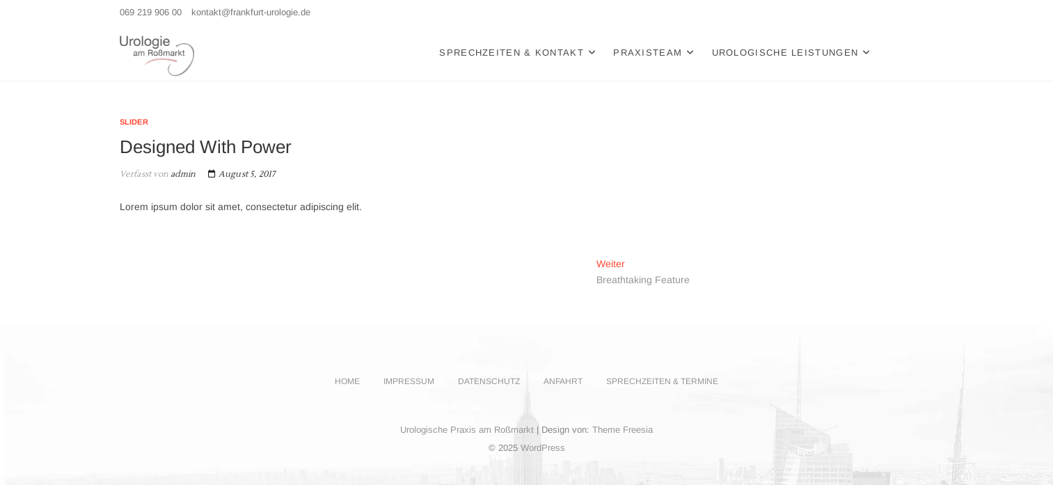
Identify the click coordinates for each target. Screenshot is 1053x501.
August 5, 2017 (241, 174)
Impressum (408, 381)
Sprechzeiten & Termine (662, 381)
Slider (134, 122)
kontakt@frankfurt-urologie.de (250, 12)
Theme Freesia (622, 429)
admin (182, 174)
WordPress (543, 448)
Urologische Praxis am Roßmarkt (467, 429)
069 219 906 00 (151, 12)
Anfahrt (563, 381)
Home (347, 381)
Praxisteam (647, 52)
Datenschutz (489, 381)
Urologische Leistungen (785, 52)
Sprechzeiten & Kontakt (511, 52)
